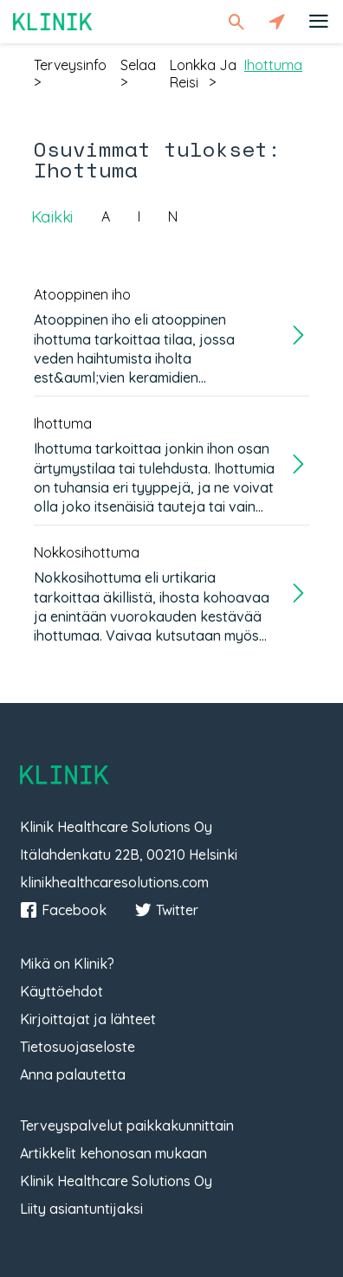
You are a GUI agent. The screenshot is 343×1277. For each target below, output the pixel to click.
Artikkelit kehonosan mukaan (113, 1153)
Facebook (63, 910)
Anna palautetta (73, 1074)
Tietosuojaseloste (77, 1046)
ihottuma (273, 65)
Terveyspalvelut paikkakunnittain (127, 1125)
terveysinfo (70, 65)
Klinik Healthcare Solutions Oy (116, 1181)
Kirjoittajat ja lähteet (88, 1019)
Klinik (53, 21)
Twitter (166, 910)
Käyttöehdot (61, 991)
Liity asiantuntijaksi (81, 1208)
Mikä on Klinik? (67, 963)
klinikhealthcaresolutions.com (114, 882)
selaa (138, 65)
